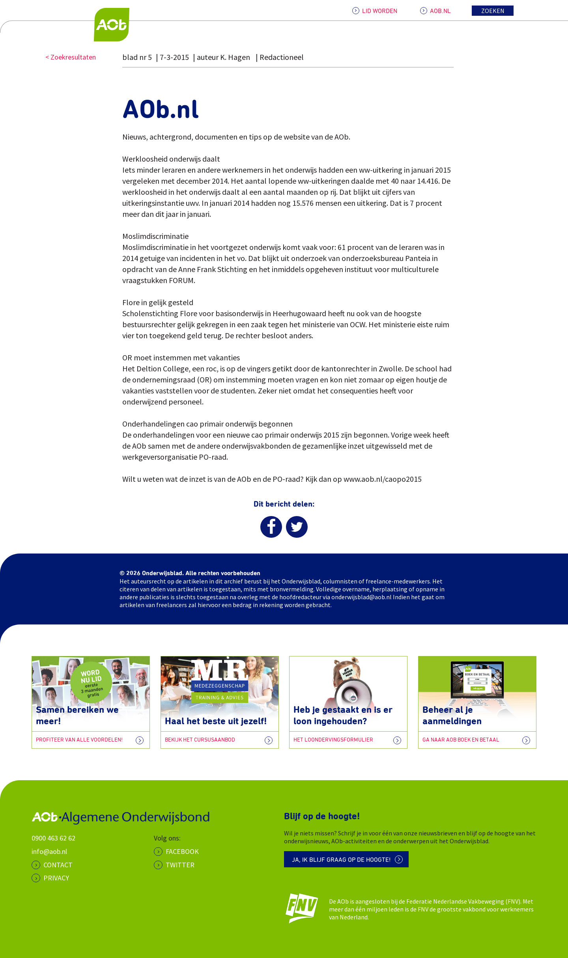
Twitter (180, 864)
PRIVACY (56, 877)
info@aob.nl (49, 851)
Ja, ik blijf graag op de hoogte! (341, 860)
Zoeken (492, 11)
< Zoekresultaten (70, 57)
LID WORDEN (379, 11)
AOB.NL (440, 11)
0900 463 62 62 (53, 837)
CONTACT (58, 864)
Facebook (182, 851)
